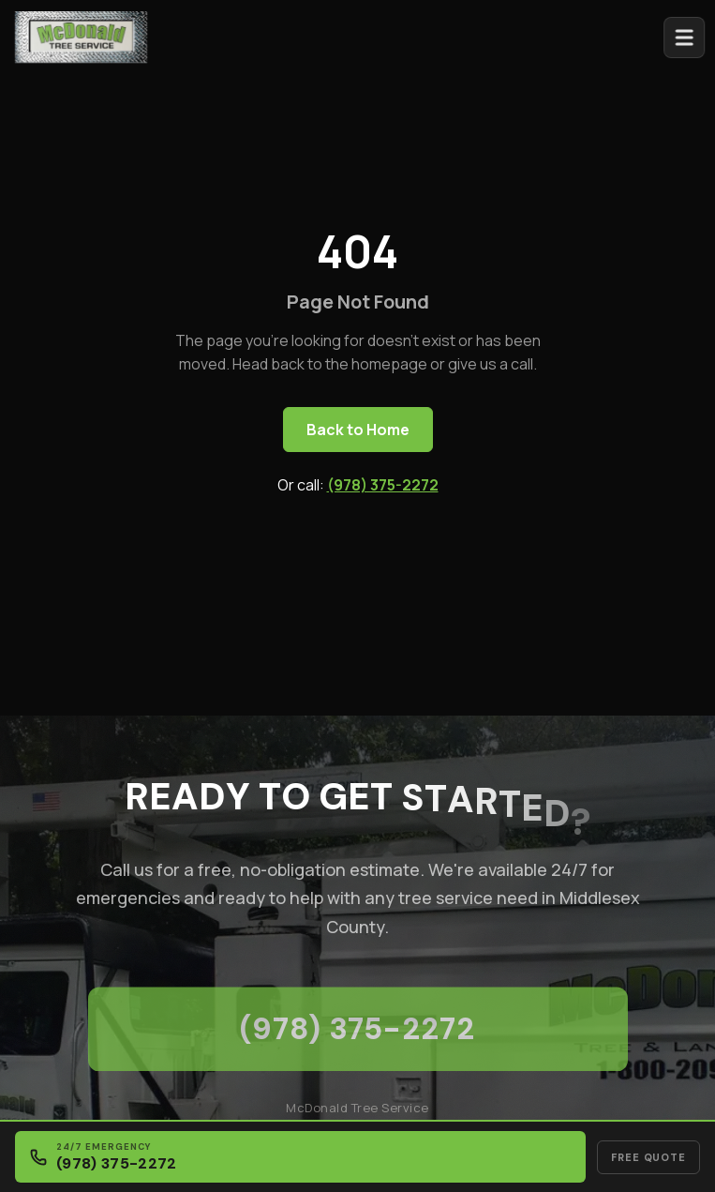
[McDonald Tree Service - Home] (81, 35)
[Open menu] (689, 37)
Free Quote (648, 1157)
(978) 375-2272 (383, 485)
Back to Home (358, 429)
